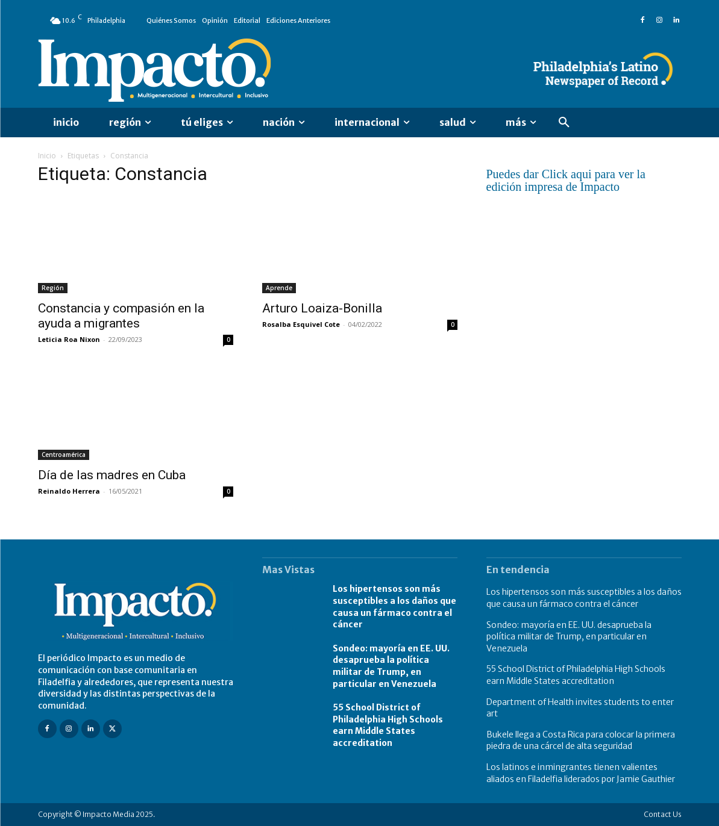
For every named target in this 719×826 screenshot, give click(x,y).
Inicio (47, 156)
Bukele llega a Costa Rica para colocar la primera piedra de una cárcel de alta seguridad (580, 740)
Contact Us (663, 814)
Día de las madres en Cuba (112, 475)
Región (53, 288)
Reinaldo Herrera (69, 490)
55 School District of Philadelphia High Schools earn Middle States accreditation (388, 725)
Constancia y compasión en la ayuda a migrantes (121, 316)
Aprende (279, 288)
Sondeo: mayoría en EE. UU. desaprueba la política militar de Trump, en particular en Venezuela (391, 666)
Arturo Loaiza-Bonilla (322, 308)
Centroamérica (64, 454)
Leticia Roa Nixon (69, 339)
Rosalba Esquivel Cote (301, 324)
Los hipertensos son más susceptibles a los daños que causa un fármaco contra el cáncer (584, 597)
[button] (564, 123)
